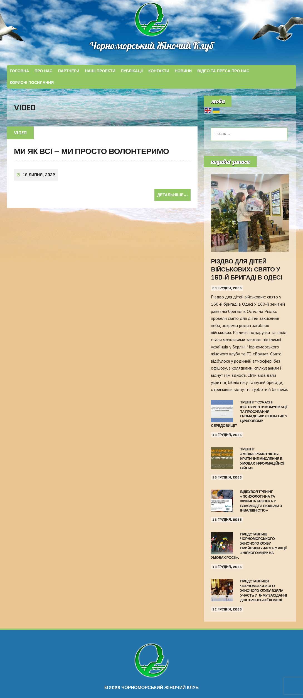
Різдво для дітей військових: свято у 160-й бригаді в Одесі (246, 269)
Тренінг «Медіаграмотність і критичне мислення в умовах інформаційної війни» (262, 459)
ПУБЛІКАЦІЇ (132, 71)
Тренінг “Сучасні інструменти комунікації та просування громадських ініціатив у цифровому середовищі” (249, 414)
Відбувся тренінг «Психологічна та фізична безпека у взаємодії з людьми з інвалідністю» (261, 501)
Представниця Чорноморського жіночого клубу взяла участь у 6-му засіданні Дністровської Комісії (263, 591)
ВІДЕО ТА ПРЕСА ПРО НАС (223, 71)
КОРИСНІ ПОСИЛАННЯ (32, 82)
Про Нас (43, 71)
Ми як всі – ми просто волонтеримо (91, 151)
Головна (19, 71)
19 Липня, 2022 (39, 175)
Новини (183, 71)
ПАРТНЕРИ (68, 71)
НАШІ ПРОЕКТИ (100, 71)
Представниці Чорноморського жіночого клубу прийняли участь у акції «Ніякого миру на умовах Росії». (249, 546)
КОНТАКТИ (158, 71)
